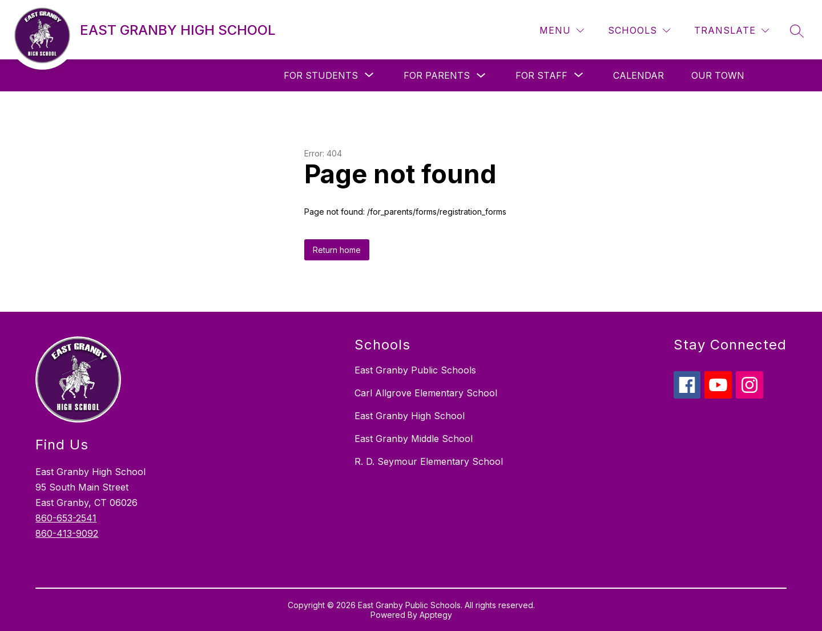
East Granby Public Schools (415, 370)
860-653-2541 (65, 518)
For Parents (437, 75)
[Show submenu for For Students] (321, 75)
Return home (337, 250)
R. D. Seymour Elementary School (428, 461)
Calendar (638, 75)
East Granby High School (409, 415)
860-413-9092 (66, 533)
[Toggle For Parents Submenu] (481, 75)
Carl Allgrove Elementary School (425, 393)
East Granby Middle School (413, 438)
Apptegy (436, 615)
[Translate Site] (731, 30)
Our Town (717, 75)
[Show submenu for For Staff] (541, 75)
